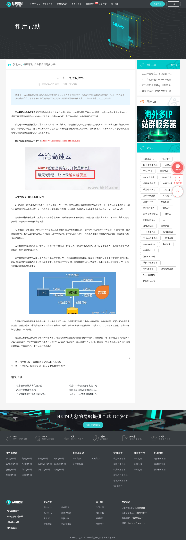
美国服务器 (76, 4)
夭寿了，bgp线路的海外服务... (83, 394)
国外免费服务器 (150, 165)
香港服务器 (47, 4)
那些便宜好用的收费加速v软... (157, 91)
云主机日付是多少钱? (45, 64)
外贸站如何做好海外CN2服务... (31, 394)
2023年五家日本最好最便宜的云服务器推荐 (40, 362)
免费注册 (157, 4)
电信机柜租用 (160, 459)
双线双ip (166, 189)
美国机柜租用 (160, 470)
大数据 (47, 518)
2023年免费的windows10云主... (157, 79)
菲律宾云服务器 (120, 481)
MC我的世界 (149, 208)
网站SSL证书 (149, 281)
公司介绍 (100, 507)
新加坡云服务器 (120, 475)
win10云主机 (148, 177)
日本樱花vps (148, 159)
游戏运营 (65, 507)
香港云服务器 (119, 459)
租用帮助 (28, 64)
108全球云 (117, 486)
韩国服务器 (43, 459)
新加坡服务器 (12, 464)
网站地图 (100, 524)
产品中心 (34, 4)
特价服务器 (148, 269)
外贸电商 (65, 518)
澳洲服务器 (11, 470)
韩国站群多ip (149, 220)
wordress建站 (149, 244)
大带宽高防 (78, 464)
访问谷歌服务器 (150, 263)
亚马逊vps (167, 196)
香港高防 (77, 459)
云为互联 (73, 84)
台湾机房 (138, 470)
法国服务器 (59, 470)
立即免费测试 (93, 425)
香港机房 (138, 459)
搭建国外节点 (149, 250)
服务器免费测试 (150, 214)
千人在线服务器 (150, 238)
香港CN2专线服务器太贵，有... (84, 385)
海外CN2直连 (149, 256)
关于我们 (115, 4)
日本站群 (165, 226)
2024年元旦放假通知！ (27, 390)
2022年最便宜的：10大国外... (157, 73)
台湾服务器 (27, 464)
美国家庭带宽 (149, 183)
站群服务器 (62, 4)
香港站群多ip (149, 189)
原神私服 (166, 244)
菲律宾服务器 (60, 464)
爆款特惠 (90, 4)
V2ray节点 (147, 171)
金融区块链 (66, 513)
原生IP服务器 (149, 196)
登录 (173, 4)
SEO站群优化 (149, 275)
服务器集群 (168, 232)
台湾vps (168, 165)
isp (164, 220)
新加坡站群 (148, 226)
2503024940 (140, 508)
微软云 (168, 214)
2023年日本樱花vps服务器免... (157, 85)
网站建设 (48, 507)
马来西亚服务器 (45, 464)
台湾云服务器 (119, 470)
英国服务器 (11, 475)
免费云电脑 (168, 183)
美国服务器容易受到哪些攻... (83, 390)
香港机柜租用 (160, 464)
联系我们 (100, 518)
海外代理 (169, 238)
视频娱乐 (48, 513)
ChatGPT (165, 159)
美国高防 (96, 459)
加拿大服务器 (44, 470)
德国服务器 (27, 475)
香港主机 (166, 208)
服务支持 (100, 513)
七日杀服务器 (149, 232)
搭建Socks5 (148, 202)
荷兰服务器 (27, 470)
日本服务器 (59, 459)
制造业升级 (66, 524)
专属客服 (178, 183)
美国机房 (138, 464)
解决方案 (103, 4)
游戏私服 (165, 202)
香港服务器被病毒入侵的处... (30, 385)
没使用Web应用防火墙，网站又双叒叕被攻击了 (42, 366)
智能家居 (48, 524)
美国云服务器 (119, 464)
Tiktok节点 (166, 177)
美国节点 (164, 171)
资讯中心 (17, 64)
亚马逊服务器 (167, 269)
